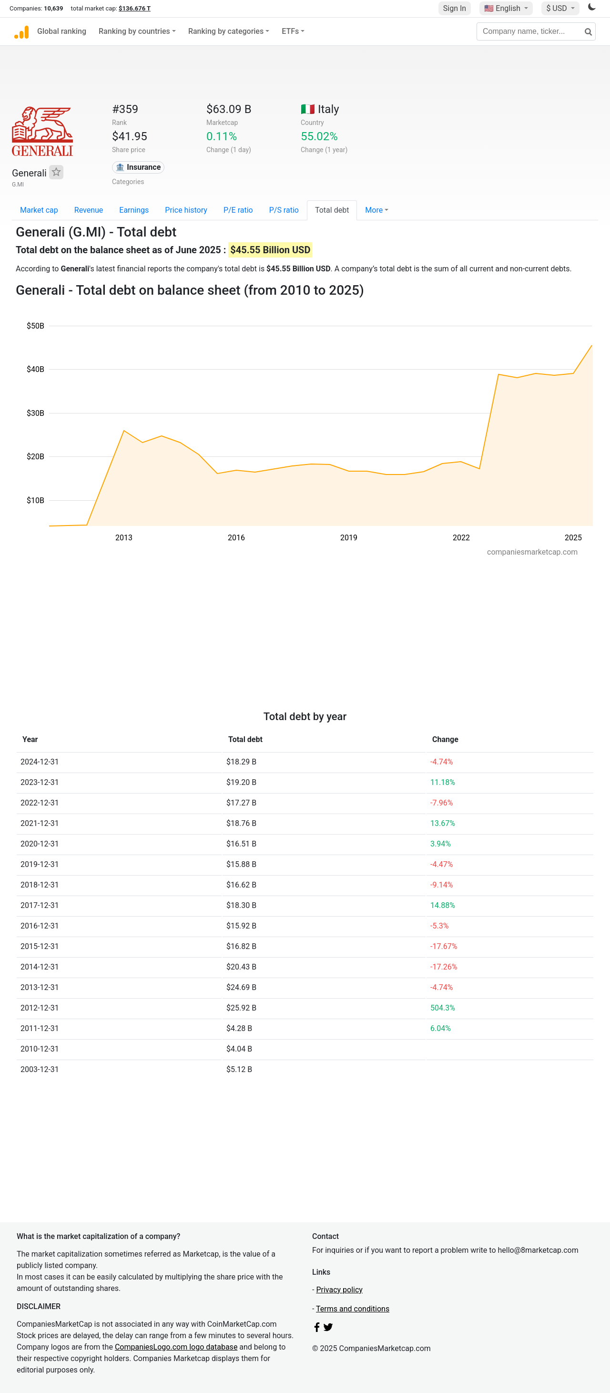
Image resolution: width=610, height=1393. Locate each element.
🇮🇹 (320, 109)
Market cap (39, 210)
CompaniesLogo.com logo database (176, 1347)
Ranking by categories (226, 31)
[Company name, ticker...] (536, 31)
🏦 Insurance (138, 167)
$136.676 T (135, 8)
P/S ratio (284, 210)
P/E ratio (238, 210)
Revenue (88, 210)
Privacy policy (339, 1289)
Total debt (332, 210)
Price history (186, 210)
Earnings (134, 210)
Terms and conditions (352, 1308)
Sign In (454, 8)
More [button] (374, 210)
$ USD (557, 8)
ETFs (290, 31)
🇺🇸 (503, 8)
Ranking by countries (134, 31)
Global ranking (61, 31)
